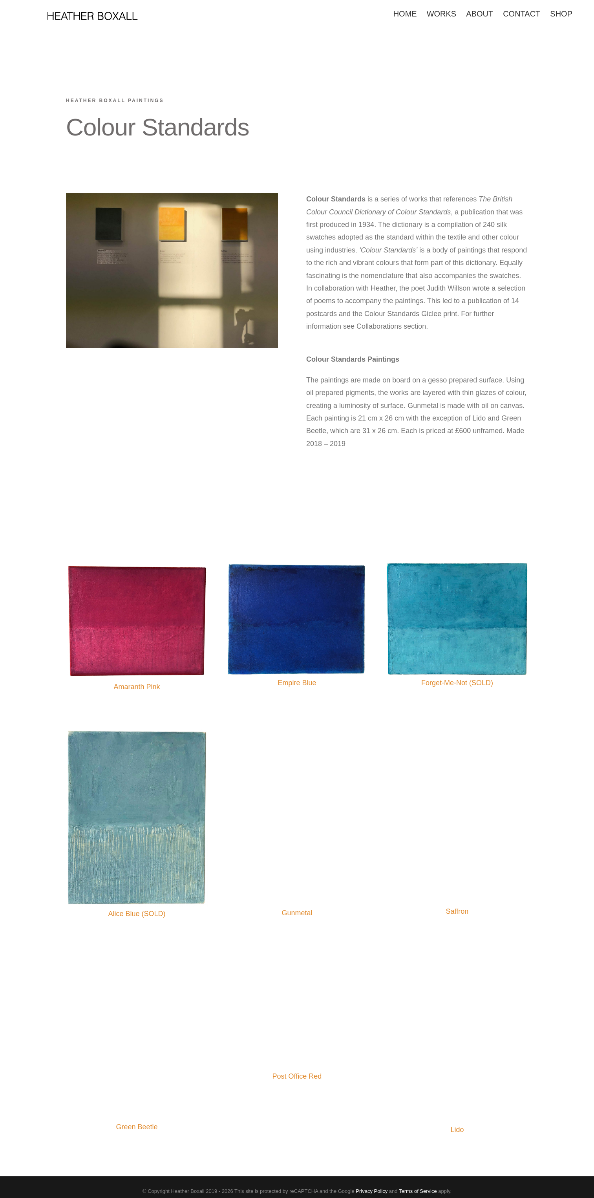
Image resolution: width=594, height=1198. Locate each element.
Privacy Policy (371, 1191)
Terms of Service (418, 1191)
